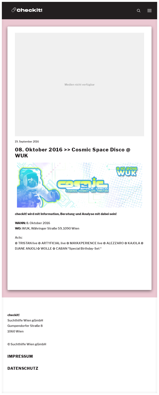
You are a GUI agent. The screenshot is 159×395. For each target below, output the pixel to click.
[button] (149, 10)
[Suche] (137, 10)
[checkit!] (27, 10)
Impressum (20, 356)
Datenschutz (23, 368)
